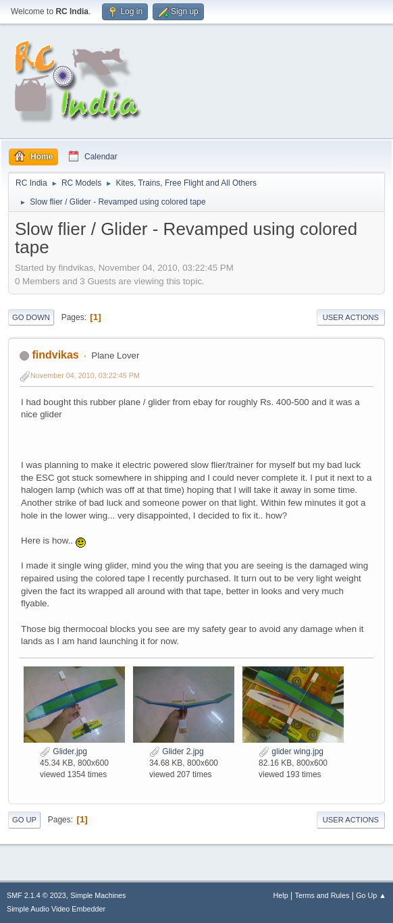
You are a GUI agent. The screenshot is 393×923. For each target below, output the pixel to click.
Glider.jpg (63, 751)
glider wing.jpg (291, 751)
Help (280, 895)
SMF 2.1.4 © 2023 (36, 895)
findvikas (55, 355)
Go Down (31, 317)
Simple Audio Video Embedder (56, 909)
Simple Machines (98, 895)
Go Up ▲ (371, 895)
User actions (351, 317)
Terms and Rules (322, 895)
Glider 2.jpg (176, 751)
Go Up (24, 820)
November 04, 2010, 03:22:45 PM (85, 375)
